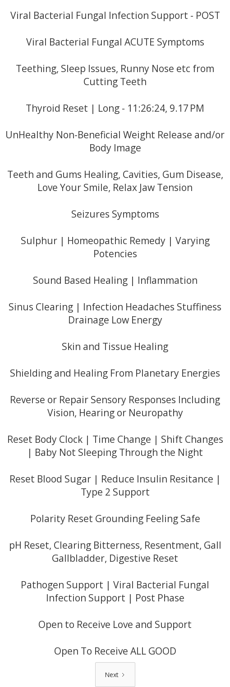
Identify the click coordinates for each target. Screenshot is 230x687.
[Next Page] (115, 674)
